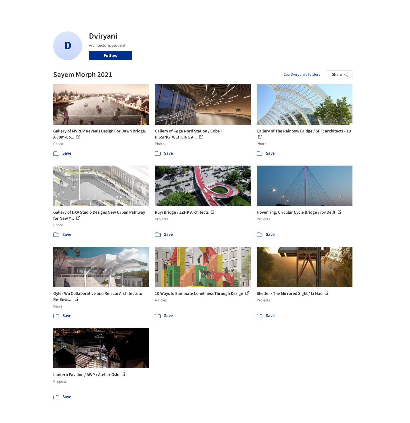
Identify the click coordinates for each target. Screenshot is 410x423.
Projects (181, 8)
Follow (110, 55)
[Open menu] (377, 8)
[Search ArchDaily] (112, 8)
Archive (301, 8)
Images (201, 8)
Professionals (260, 8)
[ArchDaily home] (32, 8)
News (283, 8)
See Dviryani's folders (302, 75)
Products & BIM (227, 8)
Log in (330, 8)
